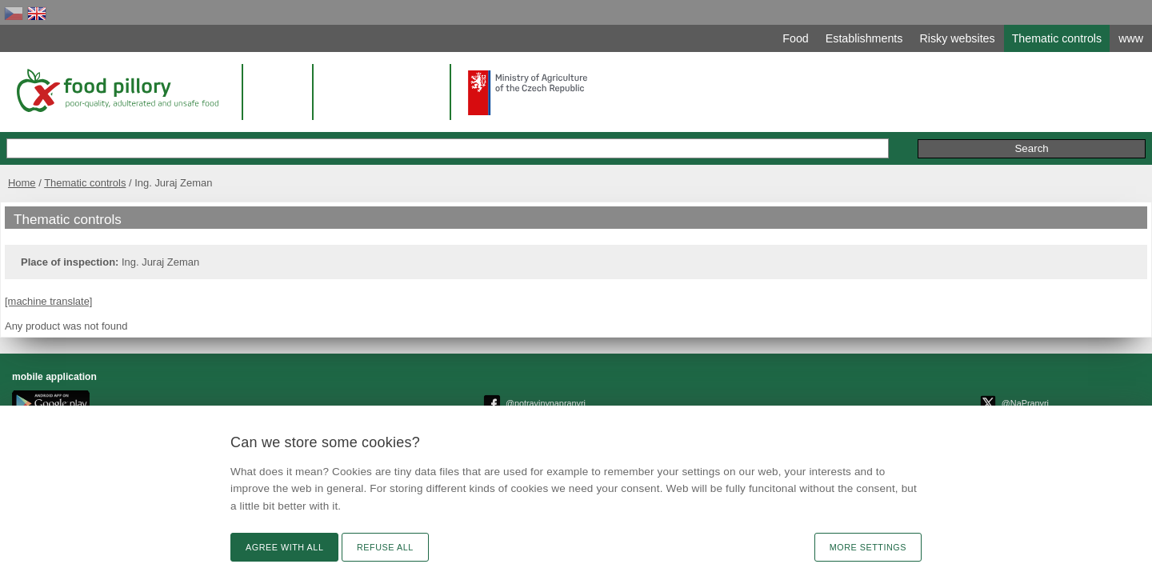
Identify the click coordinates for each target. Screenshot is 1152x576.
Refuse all (385, 547)
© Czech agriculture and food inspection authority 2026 (592, 392)
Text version (932, 388)
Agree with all (284, 547)
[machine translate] (240, 301)
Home (210, 166)
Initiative (928, 132)
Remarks (863, 132)
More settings (868, 547)
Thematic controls (273, 166)
